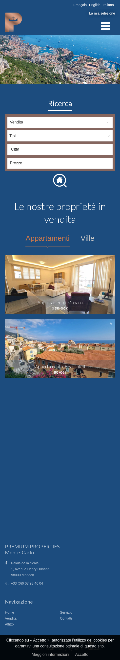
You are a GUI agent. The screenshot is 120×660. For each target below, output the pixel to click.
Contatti (66, 618)
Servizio (66, 612)
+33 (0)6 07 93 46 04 (27, 583)
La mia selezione (102, 13)
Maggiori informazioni (50, 654)
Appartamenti (47, 238)
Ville (87, 238)
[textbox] (61, 149)
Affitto (9, 624)
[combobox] (60, 149)
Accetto (81, 654)
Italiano (108, 5)
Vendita (11, 618)
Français (80, 5)
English (94, 5)
